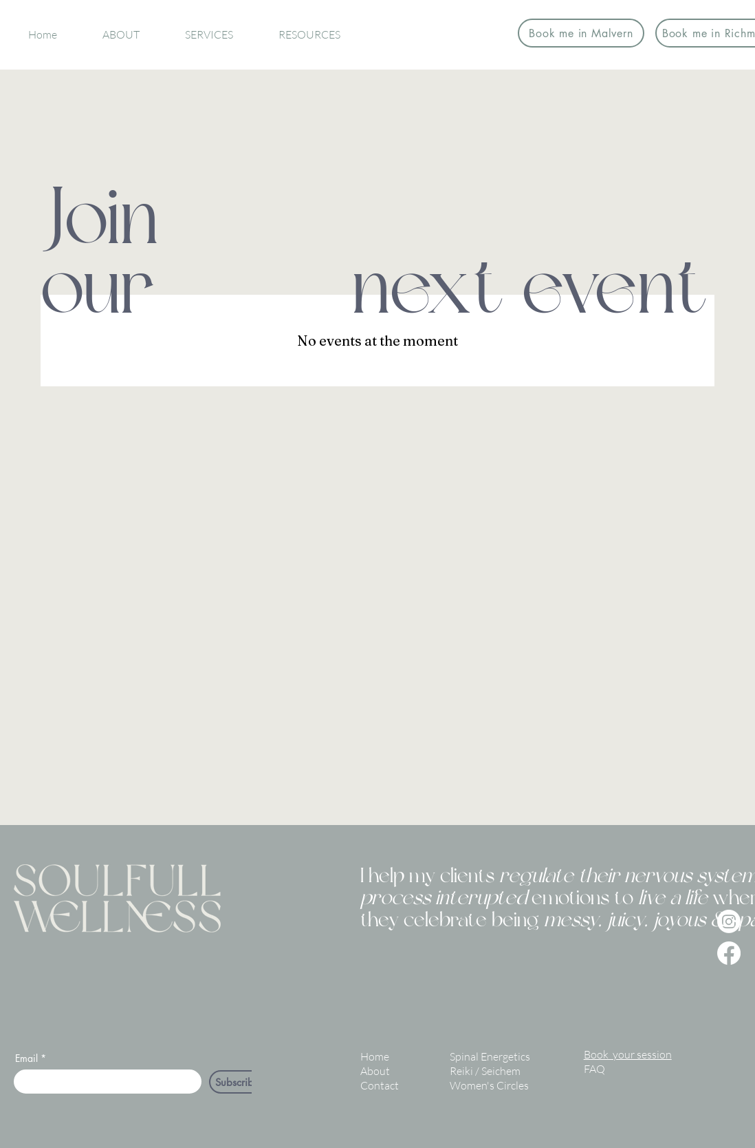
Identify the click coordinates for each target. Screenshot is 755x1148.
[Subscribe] (237, 1082)
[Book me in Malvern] (581, 33)
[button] (121, 35)
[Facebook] (729, 953)
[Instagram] (729, 921)
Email (26, 1058)
